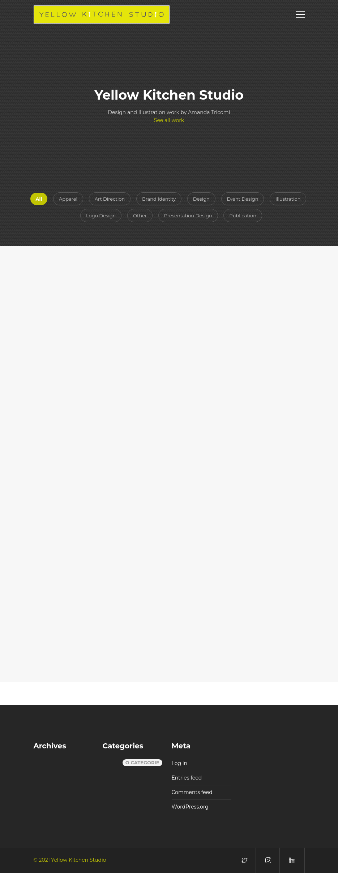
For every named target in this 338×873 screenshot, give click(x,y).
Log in (179, 763)
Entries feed (187, 777)
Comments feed (192, 792)
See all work (169, 120)
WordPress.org (190, 806)
